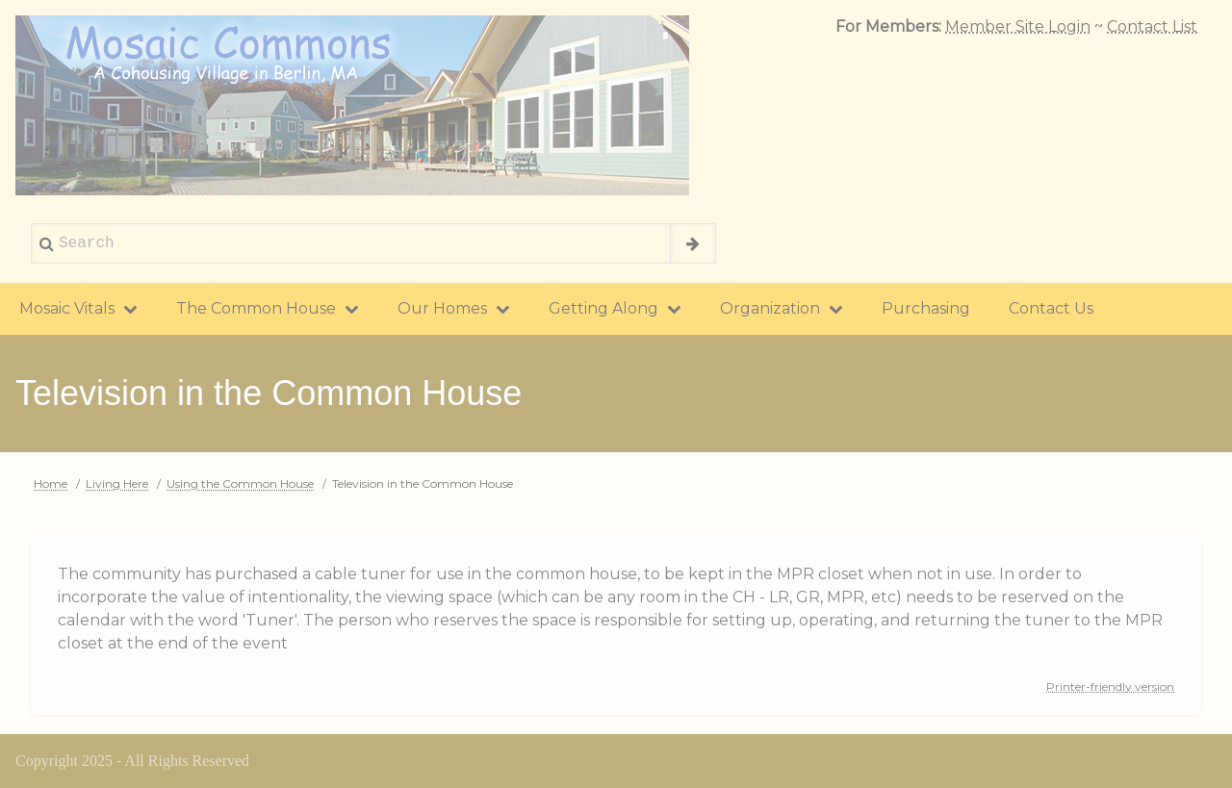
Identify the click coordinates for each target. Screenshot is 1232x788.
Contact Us (1051, 308)
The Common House (267, 308)
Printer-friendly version (1110, 686)
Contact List (1152, 26)
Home (50, 483)
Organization (781, 308)
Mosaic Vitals (78, 308)
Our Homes (454, 308)
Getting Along (615, 308)
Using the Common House (240, 483)
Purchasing (926, 308)
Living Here (117, 483)
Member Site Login (1018, 26)
